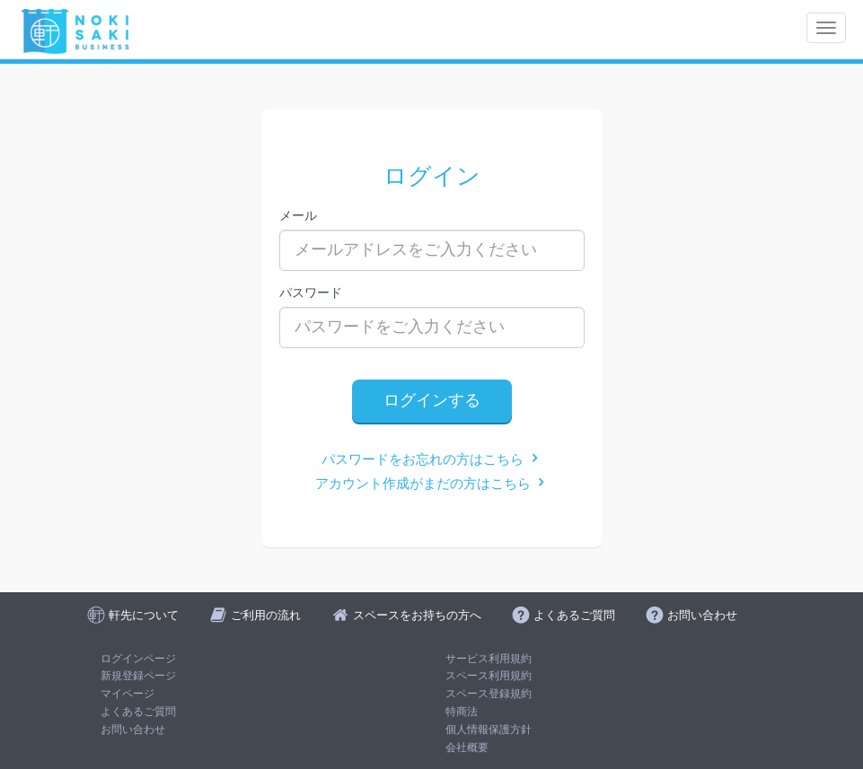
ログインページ (138, 658)
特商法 (461, 711)
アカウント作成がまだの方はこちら (431, 483)
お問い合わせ (133, 729)
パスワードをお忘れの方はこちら (431, 459)
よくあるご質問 (138, 711)
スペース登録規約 (488, 693)
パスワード (310, 292)
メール (298, 215)
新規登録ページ (138, 675)
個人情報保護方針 (488, 729)
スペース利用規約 (488, 675)
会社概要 (467, 747)
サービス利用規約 (488, 658)
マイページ (127, 693)
